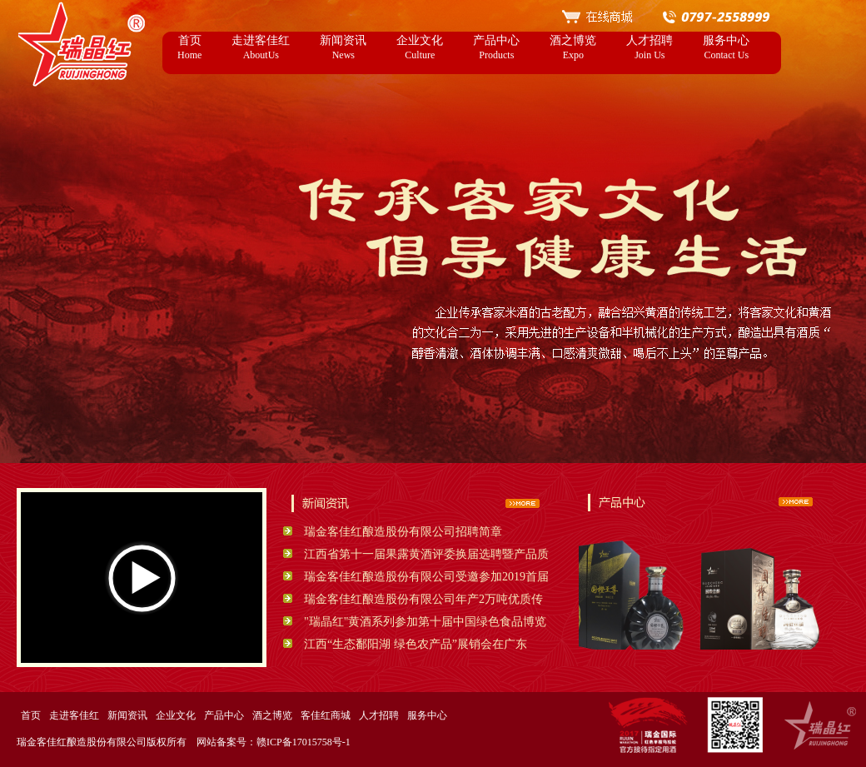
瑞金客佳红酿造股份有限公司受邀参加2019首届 (426, 576)
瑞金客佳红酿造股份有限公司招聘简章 (403, 531)
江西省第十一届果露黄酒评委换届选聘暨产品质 (426, 554)
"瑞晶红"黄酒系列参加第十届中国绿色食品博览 (425, 621)
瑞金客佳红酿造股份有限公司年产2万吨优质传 (423, 599)
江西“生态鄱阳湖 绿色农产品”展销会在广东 (415, 644)
